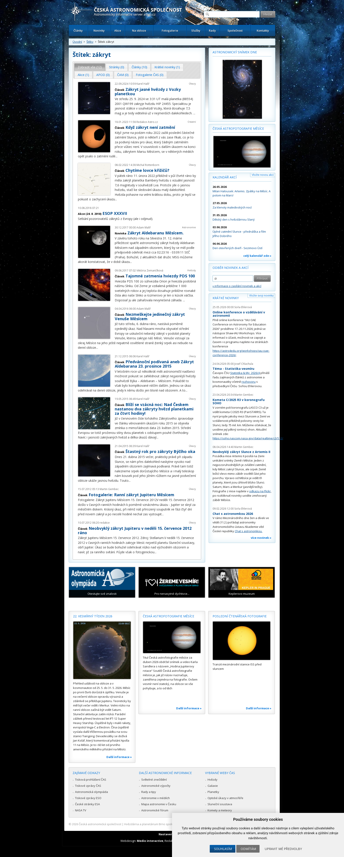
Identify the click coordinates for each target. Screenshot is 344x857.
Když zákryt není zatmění (150, 127)
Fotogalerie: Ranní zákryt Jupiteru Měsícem (131, 494)
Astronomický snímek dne (235, 52)
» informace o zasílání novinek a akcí (237, 286)
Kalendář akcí (224, 177)
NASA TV (80, 810)
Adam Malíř (143, 227)
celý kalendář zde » (257, 256)
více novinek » (261, 538)
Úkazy (192, 83)
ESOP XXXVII (114, 213)
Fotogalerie (170, 30)
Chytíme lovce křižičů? (147, 170)
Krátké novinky (226, 298)
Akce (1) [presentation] (83, 75)
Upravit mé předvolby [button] (283, 849)
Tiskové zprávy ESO (88, 798)
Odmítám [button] (248, 849)
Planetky (213, 792)
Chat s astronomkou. (248, 531)
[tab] (89, 67)
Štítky (89, 42)
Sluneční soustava (220, 804)
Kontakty (263, 30)
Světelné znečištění (154, 780)
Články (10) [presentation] (139, 67)
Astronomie (189, 227)
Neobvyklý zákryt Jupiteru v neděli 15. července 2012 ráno (135, 530)
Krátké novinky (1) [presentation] (167, 67)
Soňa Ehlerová (243, 307)
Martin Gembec (109, 489)
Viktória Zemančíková (149, 270)
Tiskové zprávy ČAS (88, 786)
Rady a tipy (148, 792)
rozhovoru (249, 382)
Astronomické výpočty (155, 786)
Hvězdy (191, 270)
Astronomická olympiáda (91, 792)
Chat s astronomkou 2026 (233, 514)
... (194, 113)
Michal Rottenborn (147, 165)
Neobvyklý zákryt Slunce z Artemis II (241, 452)
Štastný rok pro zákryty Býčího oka (160, 451)
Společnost (235, 30)
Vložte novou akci (263, 175)
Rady (212, 30)
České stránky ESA (87, 804)
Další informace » (119, 757)
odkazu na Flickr (260, 491)
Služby (195, 30)
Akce (117, 30)
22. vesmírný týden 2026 (92, 616)
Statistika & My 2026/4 (245, 373)
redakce (105, 523)
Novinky (99, 30)
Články (78, 30)
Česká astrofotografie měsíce (238, 128)
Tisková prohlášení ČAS (90, 780)
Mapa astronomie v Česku (158, 804)
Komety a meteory (220, 810)
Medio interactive (150, 841)
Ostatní (192, 121)
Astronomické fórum (154, 810)
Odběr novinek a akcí (230, 268)
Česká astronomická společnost (100, 824)
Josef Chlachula (243, 364)
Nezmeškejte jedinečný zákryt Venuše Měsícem (150, 316)
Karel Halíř (142, 84)
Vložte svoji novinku (261, 295)
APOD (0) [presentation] (103, 75)
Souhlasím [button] (223, 849)
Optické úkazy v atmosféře (225, 798)
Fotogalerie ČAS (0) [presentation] (149, 75)
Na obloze (139, 30)
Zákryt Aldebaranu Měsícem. (155, 232)
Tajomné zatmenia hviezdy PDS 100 (160, 275)
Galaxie (213, 786)
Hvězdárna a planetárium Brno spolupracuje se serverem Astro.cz (168, 824)
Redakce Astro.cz (147, 122)
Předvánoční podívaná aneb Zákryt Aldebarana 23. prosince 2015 (154, 364)
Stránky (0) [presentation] (116, 67)
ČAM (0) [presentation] (123, 75)
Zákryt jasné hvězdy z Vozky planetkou (148, 91)
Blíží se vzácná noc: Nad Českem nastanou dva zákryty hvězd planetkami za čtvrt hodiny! (154, 409)
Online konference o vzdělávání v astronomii (239, 314)
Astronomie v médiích (155, 798)
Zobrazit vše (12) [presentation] (90, 67)
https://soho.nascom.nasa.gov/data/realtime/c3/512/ (248, 438)
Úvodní (77, 42)
